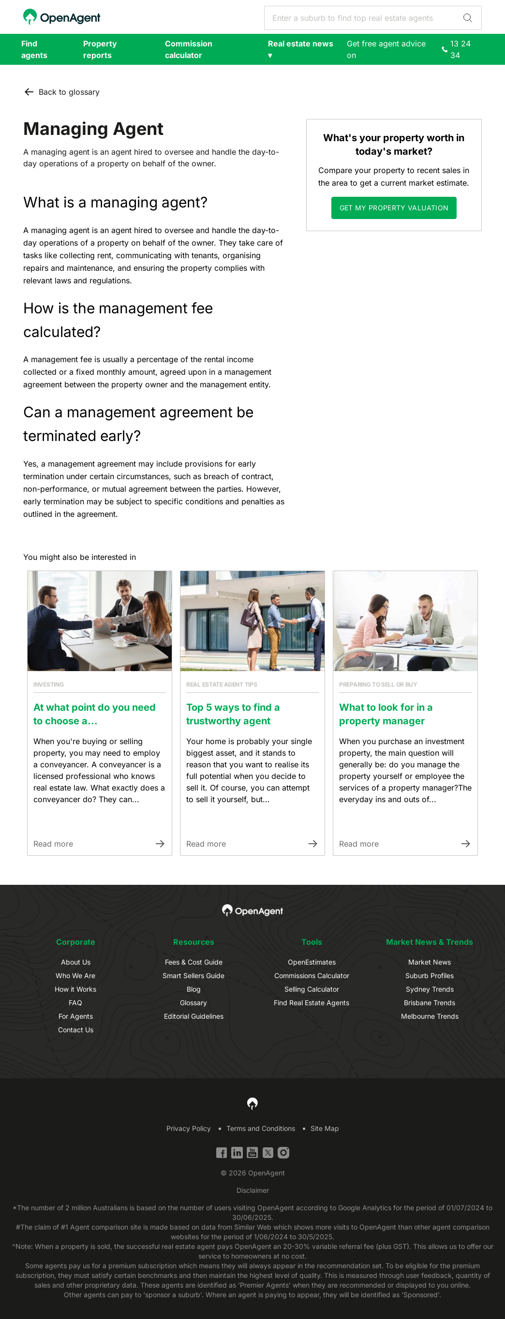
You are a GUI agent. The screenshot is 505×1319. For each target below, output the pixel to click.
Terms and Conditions (260, 1128)
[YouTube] (252, 1152)
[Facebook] (221, 1152)
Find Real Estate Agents (311, 1002)
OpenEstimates (312, 962)
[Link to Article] (100, 621)
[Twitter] (268, 1152)
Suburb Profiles (429, 975)
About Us (75, 962)
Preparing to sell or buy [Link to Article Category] (378, 684)
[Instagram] (283, 1152)
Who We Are (75, 975)
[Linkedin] (237, 1152)
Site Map (325, 1128)
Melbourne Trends (430, 1016)
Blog (194, 989)
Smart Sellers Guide (193, 975)
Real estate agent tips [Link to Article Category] (221, 684)
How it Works (75, 989)
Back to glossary (61, 92)
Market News (429, 962)
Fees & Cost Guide (194, 962)
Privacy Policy (188, 1128)
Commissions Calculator (311, 975)
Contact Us (75, 1030)
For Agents (76, 1016)
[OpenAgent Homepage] (62, 17)
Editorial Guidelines (193, 1016)
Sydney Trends (430, 989)
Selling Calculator (311, 989)
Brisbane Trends (429, 1002)
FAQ (75, 1002)
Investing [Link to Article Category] (48, 684)
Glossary (193, 1002)
